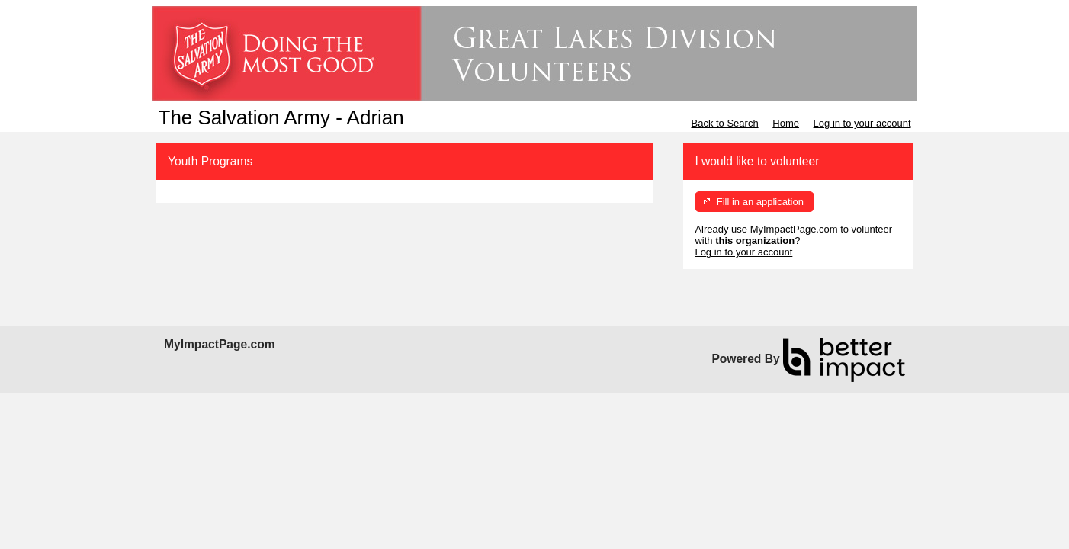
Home (785, 123)
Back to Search (724, 123)
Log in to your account (862, 123)
